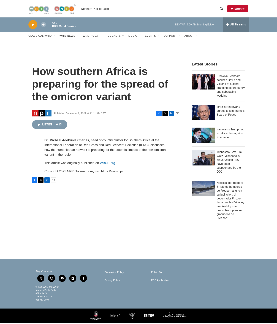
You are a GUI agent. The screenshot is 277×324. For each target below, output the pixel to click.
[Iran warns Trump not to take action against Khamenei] (203, 136)
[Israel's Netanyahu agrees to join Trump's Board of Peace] (203, 114)
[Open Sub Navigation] (54, 37)
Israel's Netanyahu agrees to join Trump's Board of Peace (231, 112)
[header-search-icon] (221, 9)
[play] (33, 26)
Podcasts (113, 37)
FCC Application (160, 281)
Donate (239, 9)
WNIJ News (67, 37)
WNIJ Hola (90, 37)
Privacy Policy (112, 281)
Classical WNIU (40, 37)
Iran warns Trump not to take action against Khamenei (230, 134)
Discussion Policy (114, 273)
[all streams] (236, 26)
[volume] (43, 26)
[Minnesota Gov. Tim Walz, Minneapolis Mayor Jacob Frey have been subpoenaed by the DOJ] (203, 159)
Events (150, 37)
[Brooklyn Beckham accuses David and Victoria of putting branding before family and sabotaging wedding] (203, 83)
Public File (157, 273)
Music (132, 37)
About (189, 37)
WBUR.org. (108, 164)
